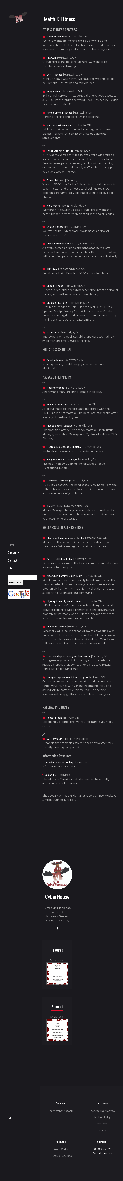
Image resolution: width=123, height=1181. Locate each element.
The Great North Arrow (102, 1110)
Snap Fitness (54, 91)
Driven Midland (55, 180)
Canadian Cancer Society (59, 762)
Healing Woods (55, 387)
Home (11, 570)
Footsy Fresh (54, 717)
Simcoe (102, 1130)
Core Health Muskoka (59, 559)
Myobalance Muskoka (59, 425)
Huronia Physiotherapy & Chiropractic (68, 656)
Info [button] (10, 593)
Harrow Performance (59, 125)
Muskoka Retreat (57, 626)
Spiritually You (55, 360)
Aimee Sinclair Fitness (59, 112)
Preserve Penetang (61, 1155)
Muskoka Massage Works (61, 404)
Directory (13, 578)
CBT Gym (52, 269)
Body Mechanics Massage (62, 459)
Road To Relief (55, 506)
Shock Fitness (55, 286)
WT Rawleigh (54, 738)
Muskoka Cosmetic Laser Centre (65, 538)
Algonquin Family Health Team (64, 575)
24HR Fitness (54, 74)
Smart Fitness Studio (59, 243)
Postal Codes (60, 1149)
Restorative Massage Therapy (64, 446)
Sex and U (50, 775)
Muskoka (102, 1123)
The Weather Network (60, 1110)
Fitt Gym (52, 57)
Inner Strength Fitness (60, 150)
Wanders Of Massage (59, 480)
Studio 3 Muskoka (57, 302)
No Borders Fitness (58, 205)
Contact (12, 586)
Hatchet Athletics (57, 36)
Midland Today (102, 1117)
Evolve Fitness (55, 226)
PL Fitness (53, 332)
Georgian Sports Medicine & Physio (67, 677)
